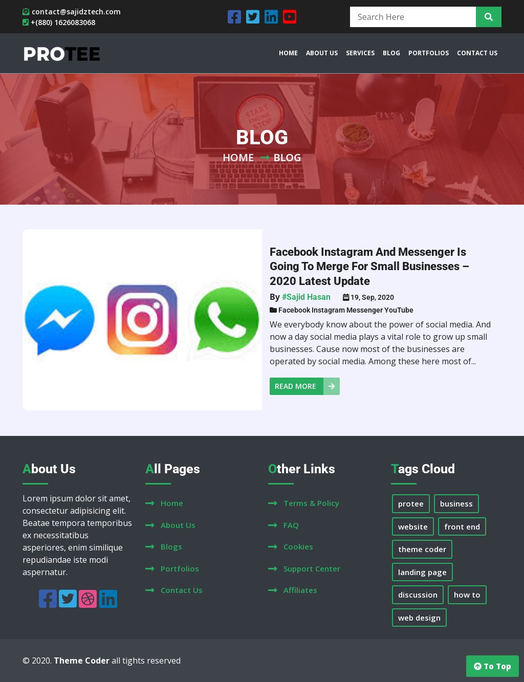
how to (467, 594)
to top (492, 666)
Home (238, 157)
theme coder (422, 549)
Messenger (364, 310)
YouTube (398, 310)
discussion (418, 594)
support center (311, 568)
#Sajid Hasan (306, 297)
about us (178, 525)
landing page (422, 572)
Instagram (328, 310)
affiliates (300, 590)
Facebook (294, 310)
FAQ (291, 525)
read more (307, 386)
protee (411, 503)
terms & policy (311, 503)
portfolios (180, 568)
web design (419, 617)
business (456, 503)
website (413, 526)
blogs (171, 546)
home (172, 503)
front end (462, 526)
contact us (182, 590)
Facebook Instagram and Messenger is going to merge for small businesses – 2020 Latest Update (369, 267)
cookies (298, 546)
